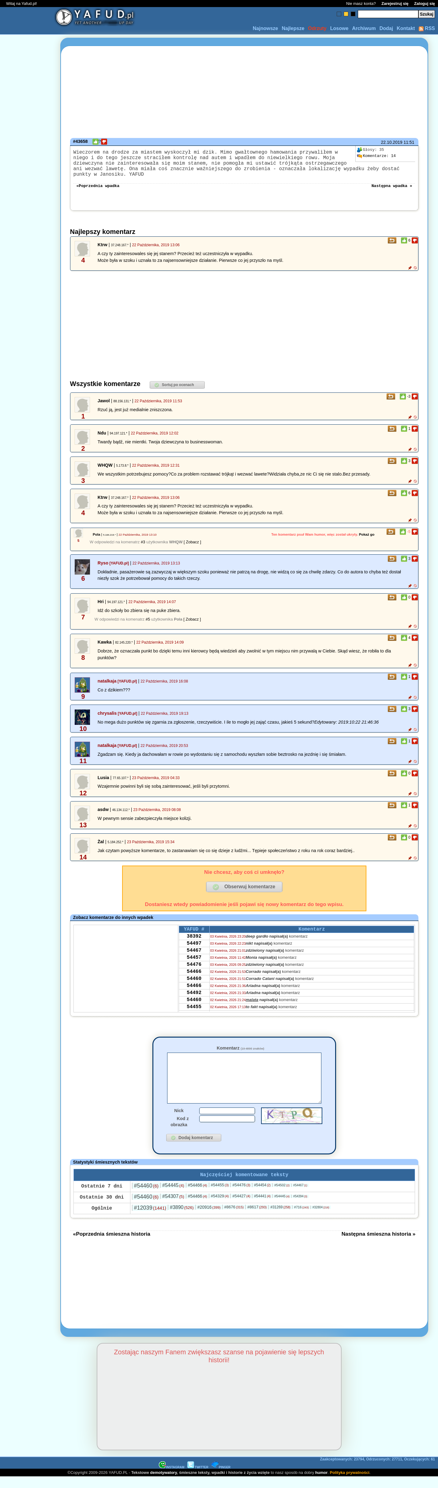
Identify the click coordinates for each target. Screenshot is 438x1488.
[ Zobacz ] (192, 542)
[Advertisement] (26, 744)
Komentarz (240, 1048)
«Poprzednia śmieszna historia (111, 1245)
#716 (301, 1218)
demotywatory (163, 1483)
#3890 (182, 1218)
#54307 (173, 1207)
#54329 (220, 1207)
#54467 (300, 1196)
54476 (194, 972)
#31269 (280, 1218)
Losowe (339, 28)
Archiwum (364, 28)
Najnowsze (265, 28)
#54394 (300, 1207)
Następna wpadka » (392, 186)
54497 (194, 947)
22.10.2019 (391, 142)
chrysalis (107, 713)
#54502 (282, 1196)
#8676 (234, 1218)
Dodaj (386, 28)
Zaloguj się (424, 3)
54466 (194, 980)
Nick (178, 1120)
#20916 (209, 1218)
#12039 (150, 1219)
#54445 (173, 1196)
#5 (148, 620)
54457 (194, 963)
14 (376, 156)
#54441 (262, 1207)
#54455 (220, 1196)
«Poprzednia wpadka (98, 186)
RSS (427, 28)
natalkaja (107, 681)
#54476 (241, 1196)
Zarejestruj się (394, 3)
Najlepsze (293, 28)
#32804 (321, 1218)
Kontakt (406, 28)
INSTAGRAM (172, 1478)
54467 (194, 955)
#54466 (197, 1196)
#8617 (257, 1218)
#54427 (241, 1207)
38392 (194, 938)
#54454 (262, 1196)
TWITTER (197, 1478)
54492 (194, 1005)
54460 (194, 988)
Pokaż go (367, 535)
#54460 (146, 1197)
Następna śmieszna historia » (379, 1245)
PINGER (221, 1478)
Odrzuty (317, 28)
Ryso (103, 563)
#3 (143, 542)
